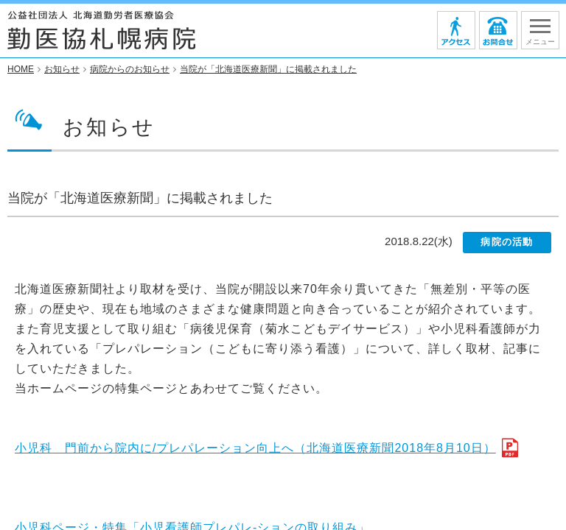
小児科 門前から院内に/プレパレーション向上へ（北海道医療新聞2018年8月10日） (255, 448)
